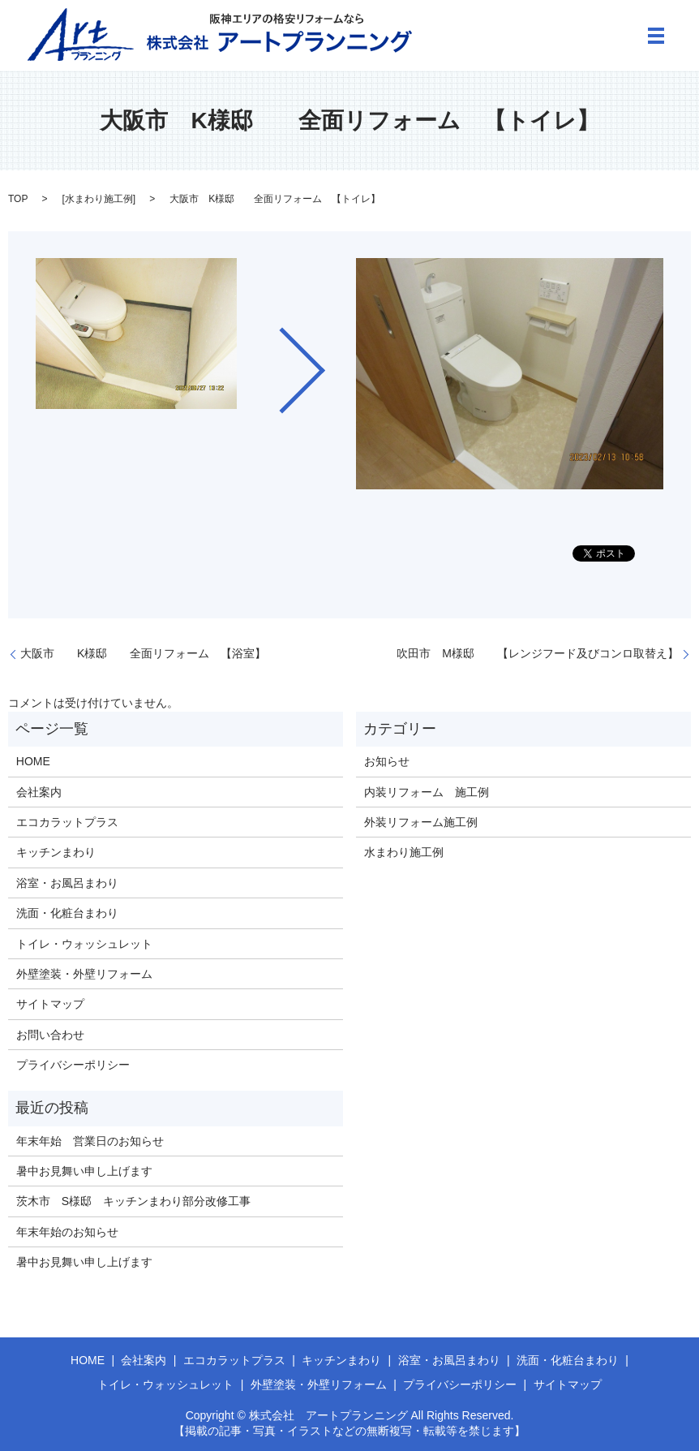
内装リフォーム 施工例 (426, 792)
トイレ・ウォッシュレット (84, 943)
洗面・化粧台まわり (67, 912)
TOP (18, 199)
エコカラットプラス (67, 822)
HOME (33, 761)
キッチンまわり (56, 852)
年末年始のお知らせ (67, 1231)
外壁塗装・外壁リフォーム (84, 973)
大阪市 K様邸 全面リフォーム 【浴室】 (143, 653)
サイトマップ (50, 1003)
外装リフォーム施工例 (421, 822)
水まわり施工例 (99, 199)
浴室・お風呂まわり (67, 882)
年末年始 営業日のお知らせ (90, 1141)
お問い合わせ (50, 1034)
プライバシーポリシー (73, 1064)
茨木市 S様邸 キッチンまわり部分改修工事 (133, 1201)
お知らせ (387, 761)
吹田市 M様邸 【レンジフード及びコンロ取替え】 (538, 653)
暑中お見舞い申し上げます (84, 1171)
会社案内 (39, 792)
